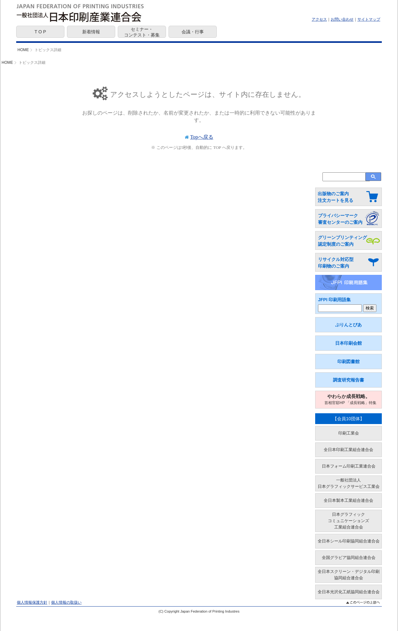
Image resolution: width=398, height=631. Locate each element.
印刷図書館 (348, 361)
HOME (23, 50)
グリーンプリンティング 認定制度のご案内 (342, 241)
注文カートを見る (335, 200)
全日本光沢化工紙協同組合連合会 (349, 591)
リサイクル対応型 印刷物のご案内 (336, 263)
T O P (40, 31)
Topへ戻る (201, 137)
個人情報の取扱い (66, 602)
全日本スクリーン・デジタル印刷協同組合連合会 (349, 574)
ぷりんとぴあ (348, 324)
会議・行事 (193, 31)
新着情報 (91, 31)
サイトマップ (368, 19)
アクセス (319, 19)
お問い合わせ (342, 19)
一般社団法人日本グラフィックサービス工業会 (349, 483)
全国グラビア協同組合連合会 (348, 557)
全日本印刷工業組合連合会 (348, 449)
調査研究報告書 (348, 379)
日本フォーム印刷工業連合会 (348, 466)
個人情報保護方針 (32, 602)
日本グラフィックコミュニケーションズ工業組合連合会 (348, 520)
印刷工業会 (348, 433)
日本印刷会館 (348, 343)
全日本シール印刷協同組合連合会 (349, 541)
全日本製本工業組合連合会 (348, 500)
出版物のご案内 (333, 193)
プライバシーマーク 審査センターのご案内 (340, 219)
